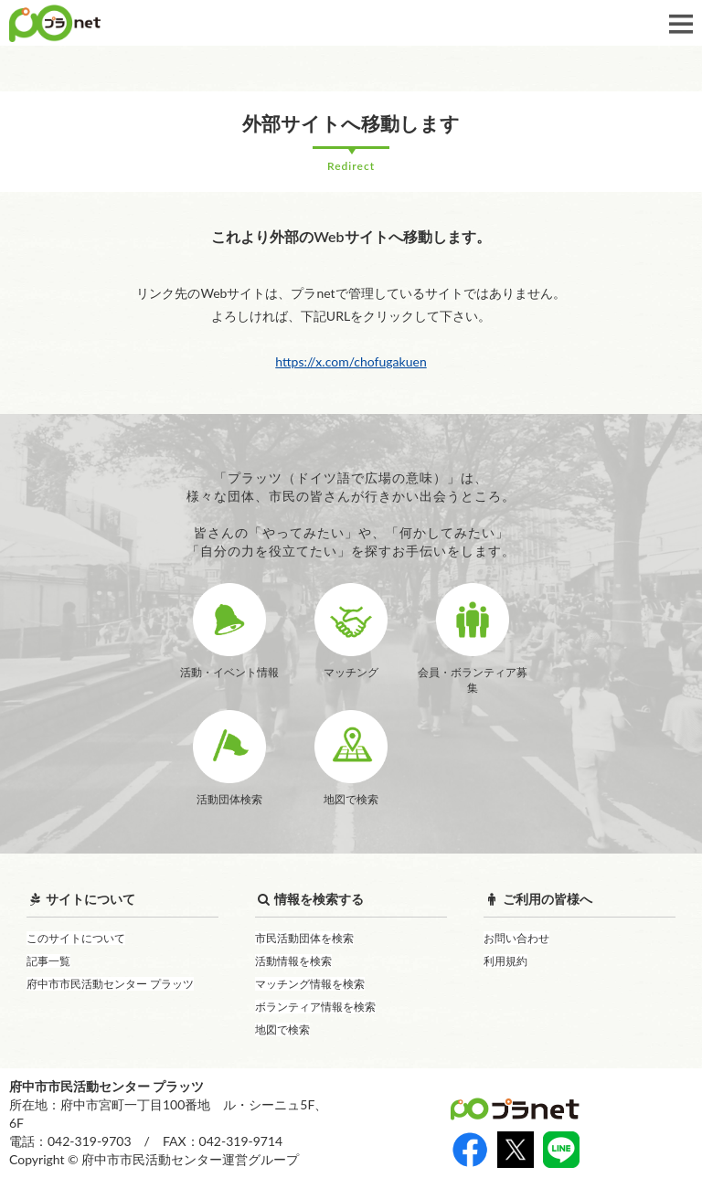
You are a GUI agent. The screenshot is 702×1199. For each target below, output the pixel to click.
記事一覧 (48, 961)
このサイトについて (76, 938)
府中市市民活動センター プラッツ (110, 984)
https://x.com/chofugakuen (350, 361)
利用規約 (505, 961)
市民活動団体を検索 (304, 938)
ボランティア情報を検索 (315, 1006)
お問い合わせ (516, 938)
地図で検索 (282, 1029)
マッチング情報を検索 (310, 984)
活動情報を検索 (293, 961)
